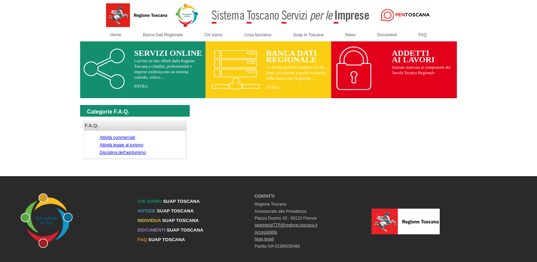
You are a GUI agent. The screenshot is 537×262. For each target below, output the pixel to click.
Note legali (264, 239)
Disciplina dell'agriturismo (123, 152)
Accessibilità (265, 232)
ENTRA (141, 86)
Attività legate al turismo (121, 145)
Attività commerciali (117, 137)
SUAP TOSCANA (169, 201)
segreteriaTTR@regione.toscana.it (285, 225)
